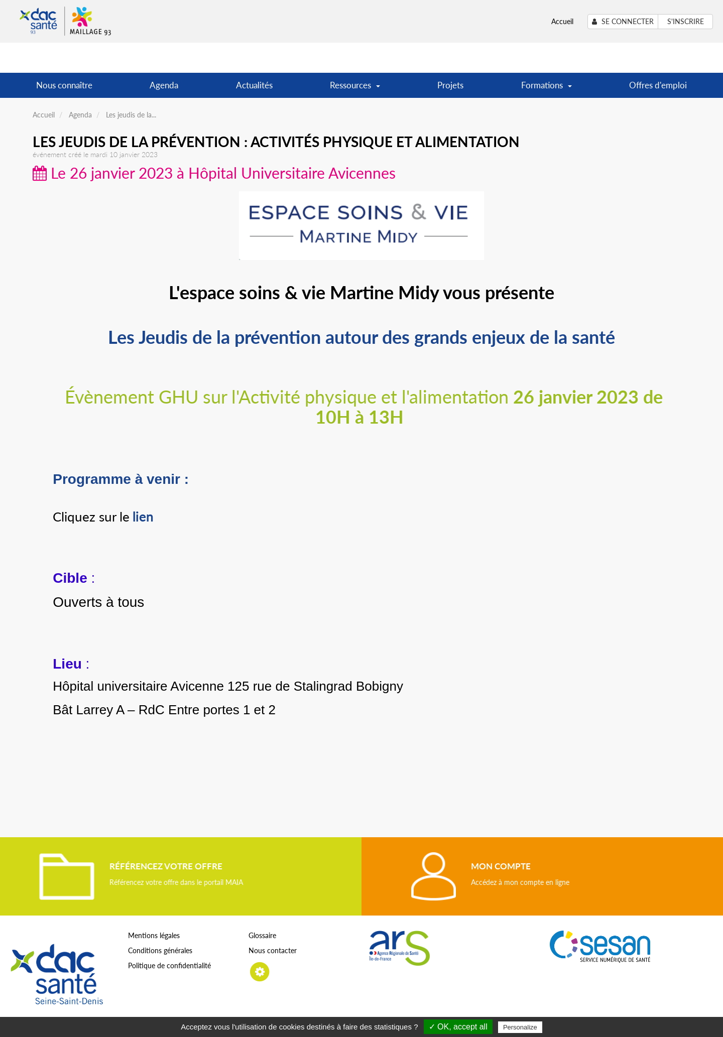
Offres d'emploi (658, 85)
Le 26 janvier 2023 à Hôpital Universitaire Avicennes (214, 173)
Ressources (355, 88)
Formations (546, 88)
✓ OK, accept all (458, 1026)
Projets (450, 85)
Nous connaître (64, 85)
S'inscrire (685, 21)
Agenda (164, 85)
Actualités (254, 85)
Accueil (562, 21)
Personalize (520, 1027)
